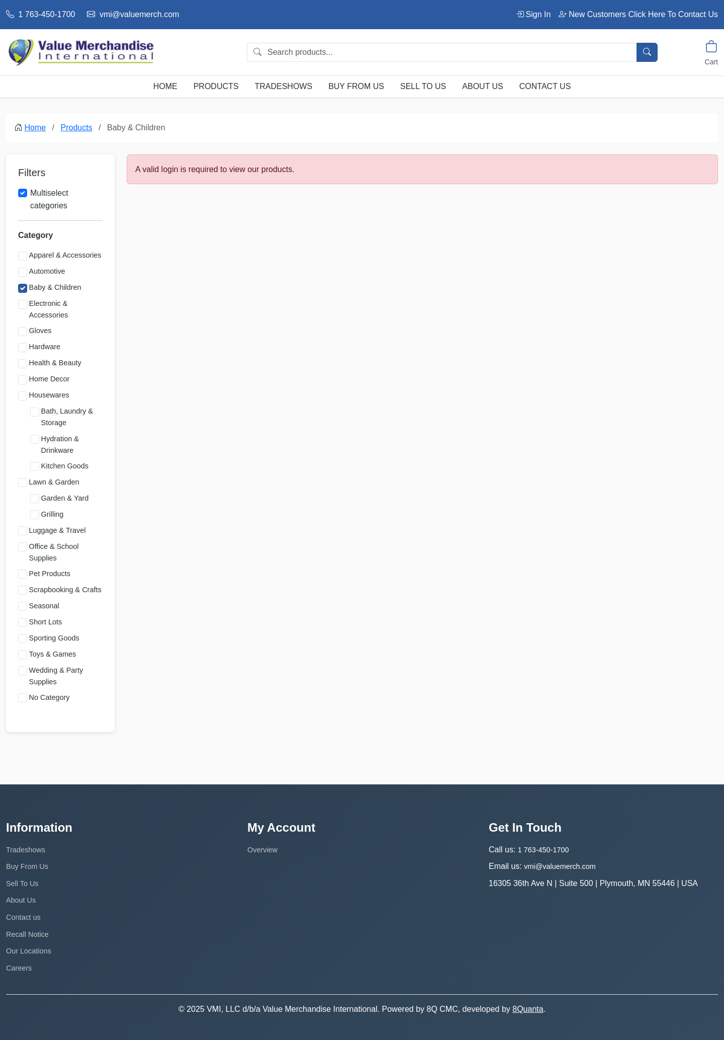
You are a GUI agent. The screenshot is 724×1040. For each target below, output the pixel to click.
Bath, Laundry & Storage (67, 417)
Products (216, 86)
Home (165, 86)
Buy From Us (356, 86)
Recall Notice (27, 934)
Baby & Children (55, 287)
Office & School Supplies (54, 552)
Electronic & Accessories (48, 309)
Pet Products (49, 574)
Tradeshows (283, 86)
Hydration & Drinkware (60, 444)
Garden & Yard (65, 498)
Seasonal (44, 606)
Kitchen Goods (64, 466)
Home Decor (49, 379)
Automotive (47, 271)
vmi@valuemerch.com (133, 14)
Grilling (52, 514)
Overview (262, 850)
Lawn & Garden (54, 482)
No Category (49, 697)
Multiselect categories (49, 199)
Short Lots (45, 622)
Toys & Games (52, 654)
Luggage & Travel (57, 530)
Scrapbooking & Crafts (65, 590)
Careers (19, 968)
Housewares (49, 395)
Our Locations (28, 951)
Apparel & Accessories (65, 255)
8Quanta (527, 1009)
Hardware (44, 347)
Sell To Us (423, 86)
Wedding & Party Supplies (56, 676)
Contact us (545, 86)
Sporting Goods (54, 638)
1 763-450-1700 (40, 14)
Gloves (40, 331)
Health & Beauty (55, 363)
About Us (482, 86)
